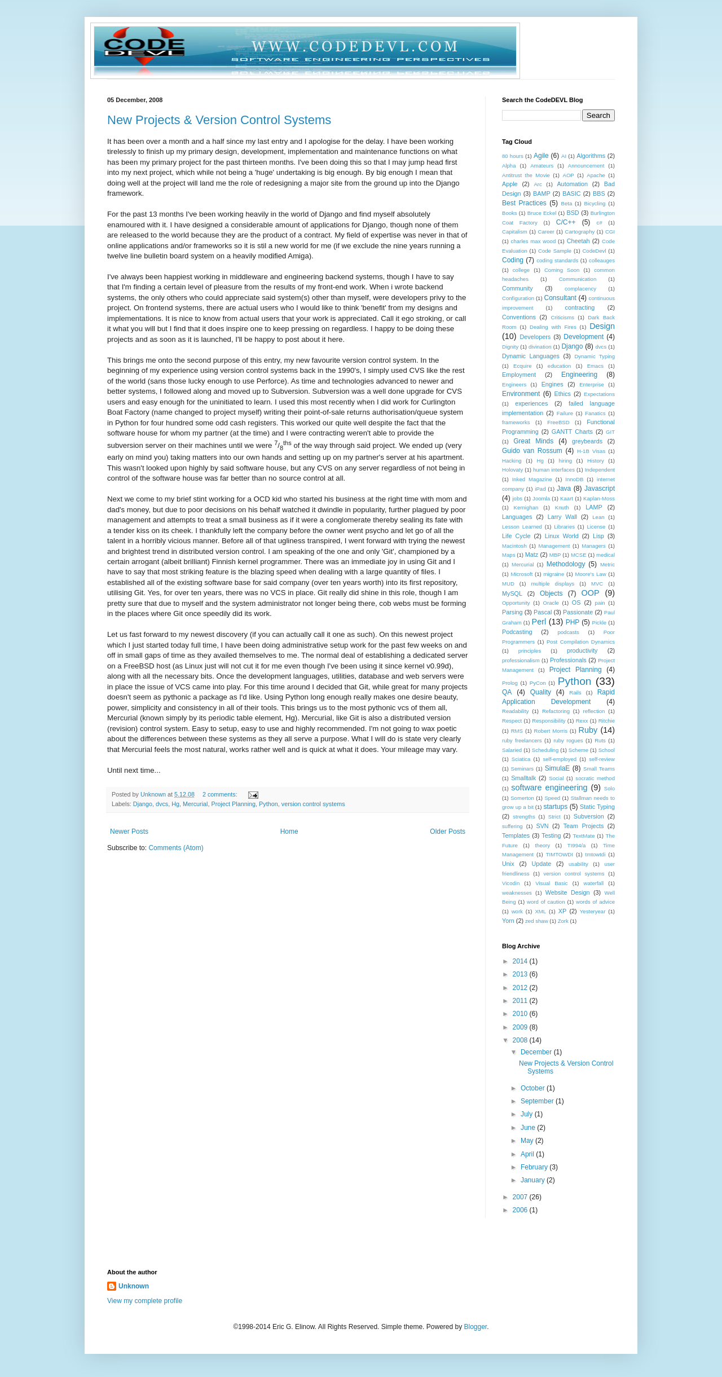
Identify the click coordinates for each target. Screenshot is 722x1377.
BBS (599, 193)
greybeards (587, 441)
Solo (609, 788)
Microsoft (521, 574)
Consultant (560, 298)
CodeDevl (594, 251)
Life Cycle (516, 536)
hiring (565, 460)
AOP (568, 175)
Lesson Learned (522, 526)
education (559, 366)
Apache (596, 175)
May (528, 1141)
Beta (566, 203)
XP (562, 911)
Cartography (580, 231)
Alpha (509, 165)
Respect (512, 721)
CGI (610, 231)
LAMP (593, 507)
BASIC (571, 193)
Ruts (600, 740)
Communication (578, 279)
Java (564, 488)
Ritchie (606, 721)
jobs (517, 498)
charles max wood (533, 241)
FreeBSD (558, 422)
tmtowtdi (595, 854)
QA (507, 692)
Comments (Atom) (175, 848)
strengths (524, 816)
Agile (541, 156)
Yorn (508, 920)
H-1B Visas (591, 451)
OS (576, 602)
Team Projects (583, 825)
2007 (521, 1197)
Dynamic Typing (594, 356)
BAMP (542, 193)
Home (289, 831)
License (596, 526)
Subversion (589, 816)
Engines (552, 384)
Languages (517, 516)
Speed (552, 798)
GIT (610, 432)
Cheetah (578, 240)
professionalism (521, 660)
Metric (607, 564)
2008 (521, 1040)
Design (602, 326)
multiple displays (553, 583)
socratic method (595, 778)
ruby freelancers (522, 740)
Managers (594, 546)
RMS (517, 731)
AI (563, 156)
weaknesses (517, 893)
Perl (539, 621)
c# (599, 222)
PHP (573, 622)
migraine (554, 574)
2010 (521, 1014)
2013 (521, 974)
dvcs (162, 803)
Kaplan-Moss (599, 498)
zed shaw (536, 921)
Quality (540, 692)
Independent (600, 470)
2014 (521, 961)
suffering (512, 826)
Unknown (133, 1286)
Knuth (562, 507)
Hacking (512, 460)
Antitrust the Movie (526, 175)
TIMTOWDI (559, 854)
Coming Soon (561, 270)
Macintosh (514, 546)
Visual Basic (551, 883)
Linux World (562, 536)
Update (541, 863)
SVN (542, 825)
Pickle (599, 622)
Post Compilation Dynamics (581, 642)
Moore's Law (590, 574)
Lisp (598, 536)
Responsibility (548, 721)
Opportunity (516, 603)
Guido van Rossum (532, 451)
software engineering (549, 787)
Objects (551, 593)
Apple (510, 184)
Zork (563, 921)
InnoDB (574, 479)
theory (542, 845)
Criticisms (562, 317)
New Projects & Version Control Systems (219, 120)
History (595, 460)
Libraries (564, 526)
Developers (535, 336)
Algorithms (590, 155)
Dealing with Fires (553, 327)
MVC (597, 583)
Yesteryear (593, 911)
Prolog (510, 683)
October (534, 1088)
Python (268, 803)
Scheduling (545, 750)
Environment (521, 394)
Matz (531, 554)
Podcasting (517, 631)
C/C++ (566, 222)
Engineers (514, 384)
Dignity (510, 347)
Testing (551, 835)
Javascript (599, 488)
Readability (515, 711)
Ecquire (522, 366)
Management (554, 546)
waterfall (593, 883)
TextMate (584, 836)
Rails (575, 692)
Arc (538, 184)
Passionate (578, 612)
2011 (521, 1001)
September (538, 1101)
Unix (508, 863)
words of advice (595, 902)
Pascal (543, 612)
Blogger (475, 1327)
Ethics (562, 393)
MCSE (579, 555)
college (521, 270)
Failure (565, 413)
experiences (531, 403)
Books (509, 213)
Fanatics (595, 413)
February (535, 1167)
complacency (580, 288)
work (517, 911)
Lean (598, 517)
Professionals (568, 660)
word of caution (546, 902)
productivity (582, 650)
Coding (512, 260)
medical (605, 555)
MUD (508, 583)
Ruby (588, 729)
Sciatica (521, 759)
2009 (521, 1027)
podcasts (568, 632)
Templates (516, 835)
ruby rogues (568, 740)
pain (600, 603)
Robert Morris (550, 731)
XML (540, 911)
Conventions (519, 317)
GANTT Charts (572, 431)
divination (540, 347)
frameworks (516, 422)
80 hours (512, 156)
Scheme (578, 750)
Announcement (586, 165)
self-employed (559, 759)
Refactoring (556, 711)
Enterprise (591, 384)
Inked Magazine (532, 479)
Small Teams (599, 769)
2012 (521, 988)
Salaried (512, 750)
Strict (554, 816)
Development (583, 337)
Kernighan (526, 507)
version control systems (313, 803)
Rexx (582, 721)
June (529, 1128)
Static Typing (597, 806)
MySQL (512, 593)
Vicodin (511, 883)
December (537, 1052)
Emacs (595, 366)
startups (555, 807)
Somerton (522, 798)
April (528, 1154)
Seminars (522, 769)
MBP (555, 555)
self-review (602, 759)
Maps (508, 555)
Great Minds (533, 441)
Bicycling (595, 203)
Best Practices (524, 203)
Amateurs (541, 165)
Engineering (579, 375)
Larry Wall (562, 516)
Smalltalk (523, 778)
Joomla (541, 498)
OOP (591, 592)
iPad (540, 489)
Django (142, 803)
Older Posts (447, 831)
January (534, 1180)
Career (546, 231)
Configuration (518, 298)
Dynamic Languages (531, 356)
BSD (572, 212)
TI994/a (576, 845)
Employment (519, 374)
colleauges (602, 260)
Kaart (566, 498)
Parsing (512, 612)
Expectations (599, 394)
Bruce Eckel (542, 213)
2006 (521, 1210)
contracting (580, 307)
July (528, 1114)
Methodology (566, 564)
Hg (175, 803)
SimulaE (557, 768)
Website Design (567, 892)
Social (556, 778)
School (606, 750)
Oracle (551, 603)
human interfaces (554, 470)
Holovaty (512, 470)
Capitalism (514, 231)
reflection (594, 711)
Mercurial (195, 803)
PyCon (538, 683)
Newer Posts (129, 831)
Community (517, 288)
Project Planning (233, 803)
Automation (572, 184)
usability (578, 864)
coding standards (557, 260)
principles (530, 651)
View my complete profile (144, 1301)
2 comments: (220, 794)
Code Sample (554, 251)
